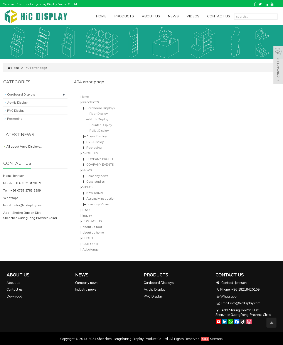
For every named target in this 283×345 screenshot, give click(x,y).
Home (15, 68)
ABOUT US (151, 16)
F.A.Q (86, 210)
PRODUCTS (124, 16)
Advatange (91, 249)
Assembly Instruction (100, 198)
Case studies (95, 181)
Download (14, 296)
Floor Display (98, 114)
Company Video (97, 204)
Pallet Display (99, 131)
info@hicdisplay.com (28, 205)
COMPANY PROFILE (100, 159)
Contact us (15, 289)
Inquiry (87, 215)
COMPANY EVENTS (100, 165)
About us (13, 283)
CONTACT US (218, 16)
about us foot (92, 227)
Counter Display (100, 125)
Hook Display (98, 119)
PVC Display (95, 142)
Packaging (94, 148)
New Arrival (94, 193)
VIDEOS (193, 16)
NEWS (173, 16)
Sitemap (216, 339)
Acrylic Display (96, 136)
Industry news (85, 289)
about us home (93, 232)
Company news (97, 176)
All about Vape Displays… (24, 146)
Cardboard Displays (100, 108)
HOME (101, 16)
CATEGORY (91, 244)
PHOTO (88, 238)
